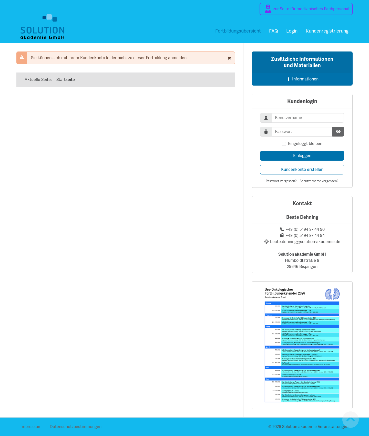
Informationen (302, 79)
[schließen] (229, 58)
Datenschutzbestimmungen (75, 426)
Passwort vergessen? (281, 181)
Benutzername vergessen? (319, 181)
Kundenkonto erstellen (302, 169)
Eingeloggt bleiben (305, 143)
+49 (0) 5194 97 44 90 (305, 229)
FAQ (273, 31)
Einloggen (302, 155)
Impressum (31, 426)
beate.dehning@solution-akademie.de (305, 241)
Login (292, 31)
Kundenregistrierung (327, 31)
